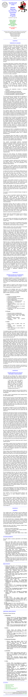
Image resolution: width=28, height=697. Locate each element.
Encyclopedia (12, 21)
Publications (12, 23)
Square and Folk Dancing (9, 684)
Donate (12, 25)
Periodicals (12, 22)
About (14, 20)
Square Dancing (8, 687)
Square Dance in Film (9, 685)
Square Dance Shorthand (9, 686)
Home (11, 20)
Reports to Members (12, 24)
